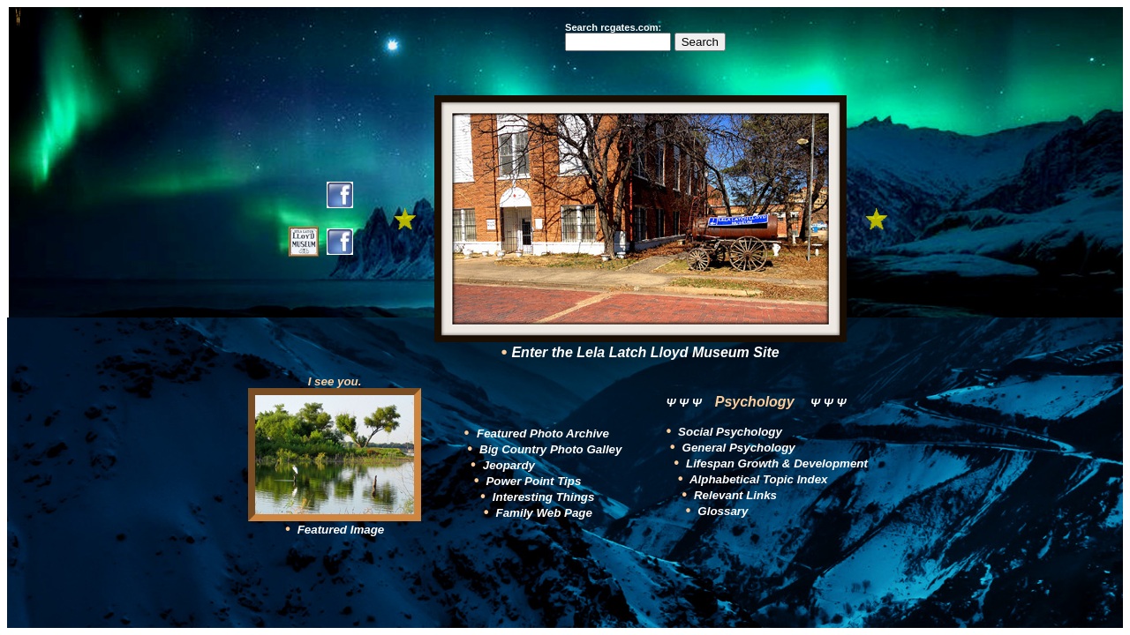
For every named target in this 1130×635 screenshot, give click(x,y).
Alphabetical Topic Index (757, 479)
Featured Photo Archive (543, 433)
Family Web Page (544, 512)
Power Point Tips (533, 481)
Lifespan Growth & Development (775, 463)
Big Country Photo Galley (550, 449)
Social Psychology (727, 431)
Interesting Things (544, 497)
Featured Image (339, 529)
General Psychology (737, 447)
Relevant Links (733, 495)
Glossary (722, 511)
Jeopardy (509, 465)
